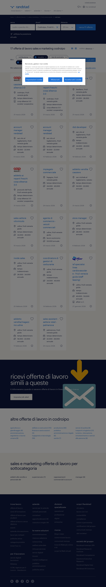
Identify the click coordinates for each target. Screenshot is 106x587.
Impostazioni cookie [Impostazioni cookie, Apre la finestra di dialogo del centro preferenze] (34, 80)
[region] (54, 72)
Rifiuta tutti (55, 80)
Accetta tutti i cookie (73, 80)
